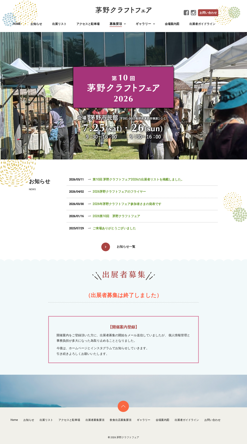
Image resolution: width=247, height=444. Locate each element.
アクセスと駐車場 (88, 24)
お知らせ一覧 (126, 246)
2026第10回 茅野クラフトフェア (116, 216)
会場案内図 (172, 24)
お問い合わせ (208, 12)
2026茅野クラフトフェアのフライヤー (119, 191)
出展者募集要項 (94, 419)
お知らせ (36, 24)
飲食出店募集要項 (120, 419)
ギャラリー (143, 419)
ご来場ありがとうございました (114, 228)
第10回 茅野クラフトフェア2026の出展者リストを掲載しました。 (138, 179)
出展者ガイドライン (202, 24)
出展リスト (59, 24)
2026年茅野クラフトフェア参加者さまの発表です (127, 204)
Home (17, 24)
